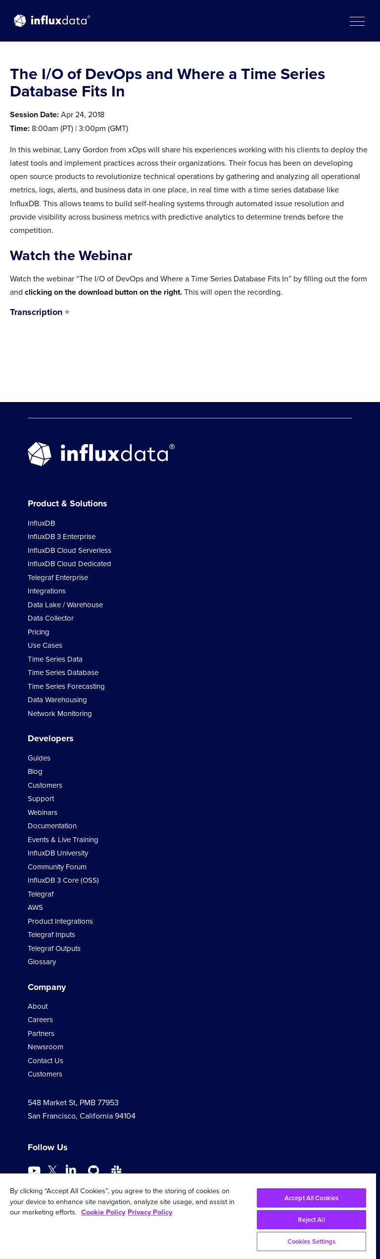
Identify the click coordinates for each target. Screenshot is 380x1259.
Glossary (42, 961)
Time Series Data (55, 659)
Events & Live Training (63, 839)
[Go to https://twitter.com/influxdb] (52, 1172)
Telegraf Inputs (51, 934)
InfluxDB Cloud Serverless (69, 550)
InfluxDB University (58, 853)
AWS (35, 907)
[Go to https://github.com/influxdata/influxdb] (93, 1171)
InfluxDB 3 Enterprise (61, 536)
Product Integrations (60, 921)
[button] (357, 21)
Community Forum (57, 866)
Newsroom (45, 1046)
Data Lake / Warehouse (65, 604)
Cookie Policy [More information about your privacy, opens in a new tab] (103, 1212)
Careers (40, 1019)
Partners (41, 1033)
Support (41, 798)
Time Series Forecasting (66, 686)
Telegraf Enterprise (58, 577)
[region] (188, 1216)
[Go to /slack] (116, 1171)
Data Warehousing (57, 699)
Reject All (311, 1219)
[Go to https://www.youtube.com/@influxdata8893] (35, 1171)
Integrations (47, 590)
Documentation (52, 825)
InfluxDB (41, 523)
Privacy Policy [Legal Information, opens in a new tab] (150, 1212)
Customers (45, 785)
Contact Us (45, 1060)
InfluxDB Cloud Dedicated (69, 563)
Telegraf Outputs (54, 948)
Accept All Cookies (311, 1198)
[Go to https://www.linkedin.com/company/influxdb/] (71, 1170)
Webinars (42, 812)
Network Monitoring (60, 713)
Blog (35, 771)
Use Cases (45, 645)
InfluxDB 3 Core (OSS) (63, 880)
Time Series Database (63, 672)
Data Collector (51, 618)
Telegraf (40, 894)
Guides (39, 758)
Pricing (38, 632)
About (38, 1006)
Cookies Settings (311, 1241)
